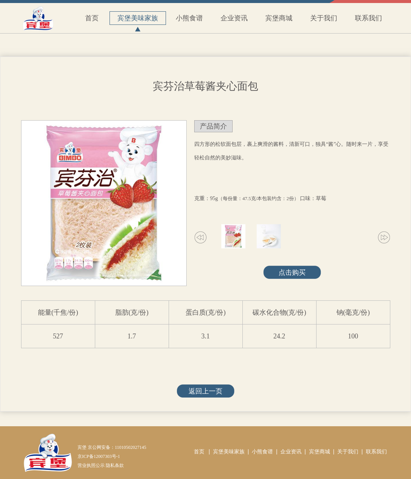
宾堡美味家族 (137, 19)
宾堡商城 (278, 18)
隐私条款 (115, 465)
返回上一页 (205, 391)
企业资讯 (234, 18)
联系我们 (368, 18)
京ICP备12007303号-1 (99, 456)
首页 (92, 18)
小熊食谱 (189, 18)
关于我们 (323, 18)
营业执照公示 (91, 465)
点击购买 (292, 272)
